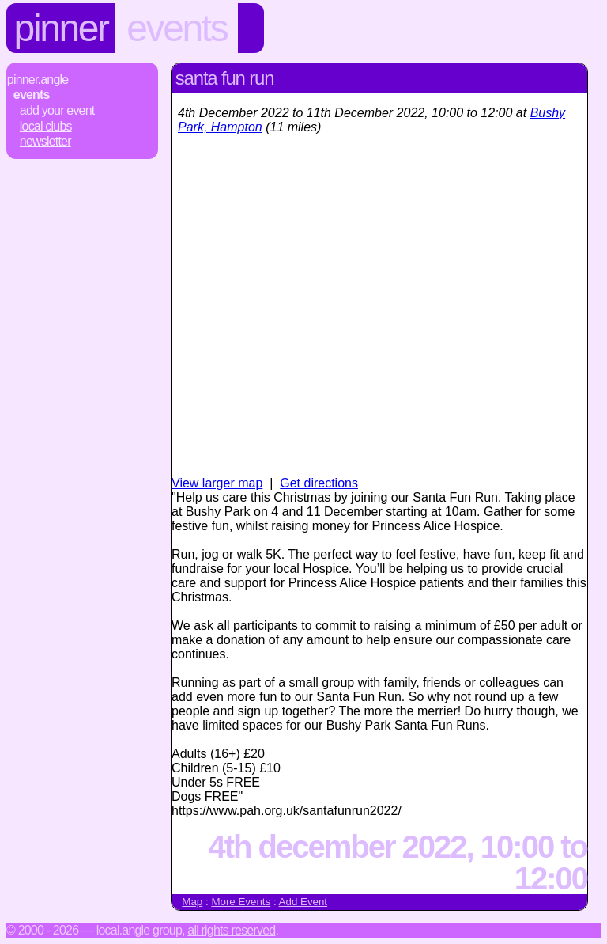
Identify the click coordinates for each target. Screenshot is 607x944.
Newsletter (45, 141)
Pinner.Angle (38, 79)
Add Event (303, 902)
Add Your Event (57, 110)
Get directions (319, 483)
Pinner (61, 28)
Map (192, 902)
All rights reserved (231, 930)
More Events (240, 902)
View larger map (217, 483)
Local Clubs (46, 126)
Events (176, 28)
